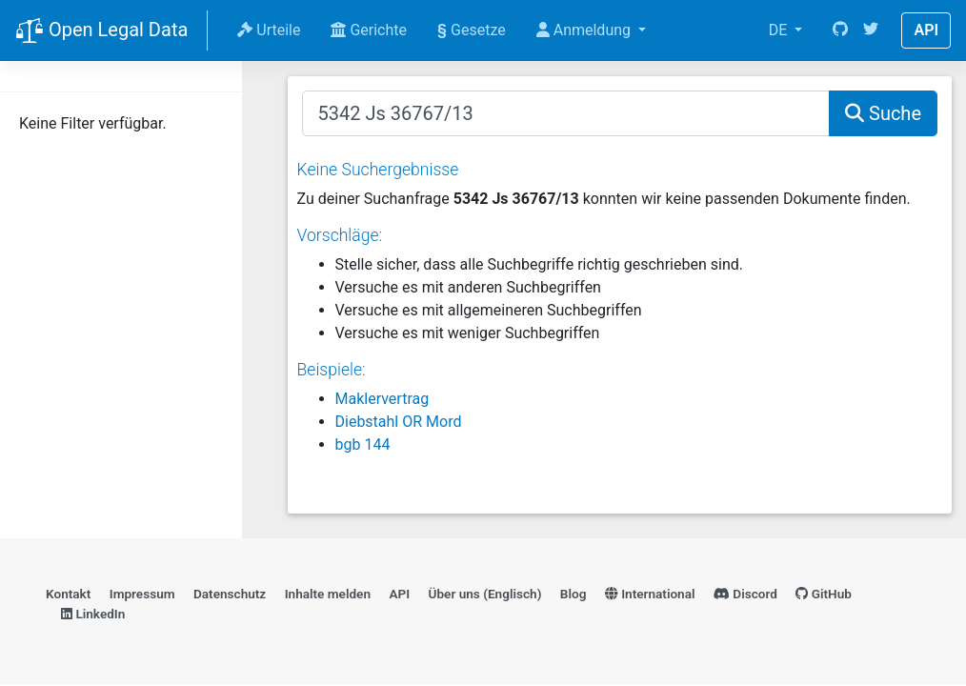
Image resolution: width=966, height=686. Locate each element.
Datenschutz (229, 593)
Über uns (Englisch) (485, 593)
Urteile (268, 30)
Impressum (142, 593)
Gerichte (369, 30)
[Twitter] (870, 30)
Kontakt (68, 593)
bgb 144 (363, 444)
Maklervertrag (382, 399)
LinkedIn (93, 613)
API (926, 30)
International (650, 593)
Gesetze (471, 30)
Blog (573, 593)
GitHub (823, 593)
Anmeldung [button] (585, 30)
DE (780, 30)
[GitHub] (840, 30)
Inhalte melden (328, 593)
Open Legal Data (101, 31)
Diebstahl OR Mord (398, 422)
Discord (745, 593)
